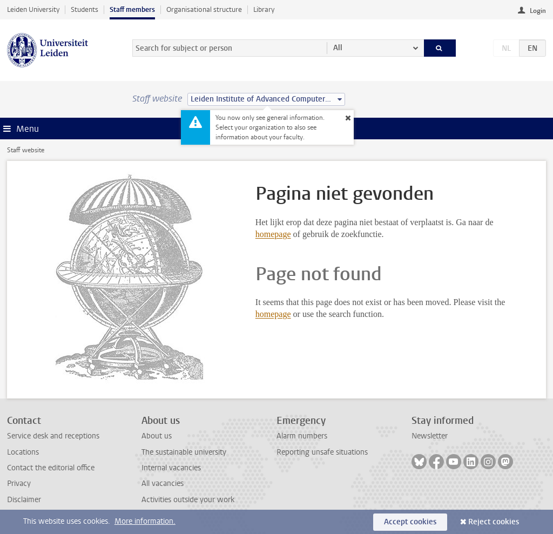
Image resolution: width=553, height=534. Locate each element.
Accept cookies (410, 522)
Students (84, 9)
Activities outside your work (187, 500)
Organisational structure (204, 9)
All (337, 48)
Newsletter (430, 436)
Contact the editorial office (51, 468)
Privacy (19, 483)
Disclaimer (24, 500)
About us (156, 436)
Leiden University (33, 9)
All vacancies (162, 483)
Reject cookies (493, 522)
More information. (145, 521)
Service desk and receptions (53, 436)
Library (263, 9)
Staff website (25, 150)
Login (538, 10)
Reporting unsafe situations (322, 452)
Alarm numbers (301, 436)
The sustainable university (183, 452)
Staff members (132, 9)
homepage (273, 234)
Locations (23, 452)
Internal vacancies (171, 468)
